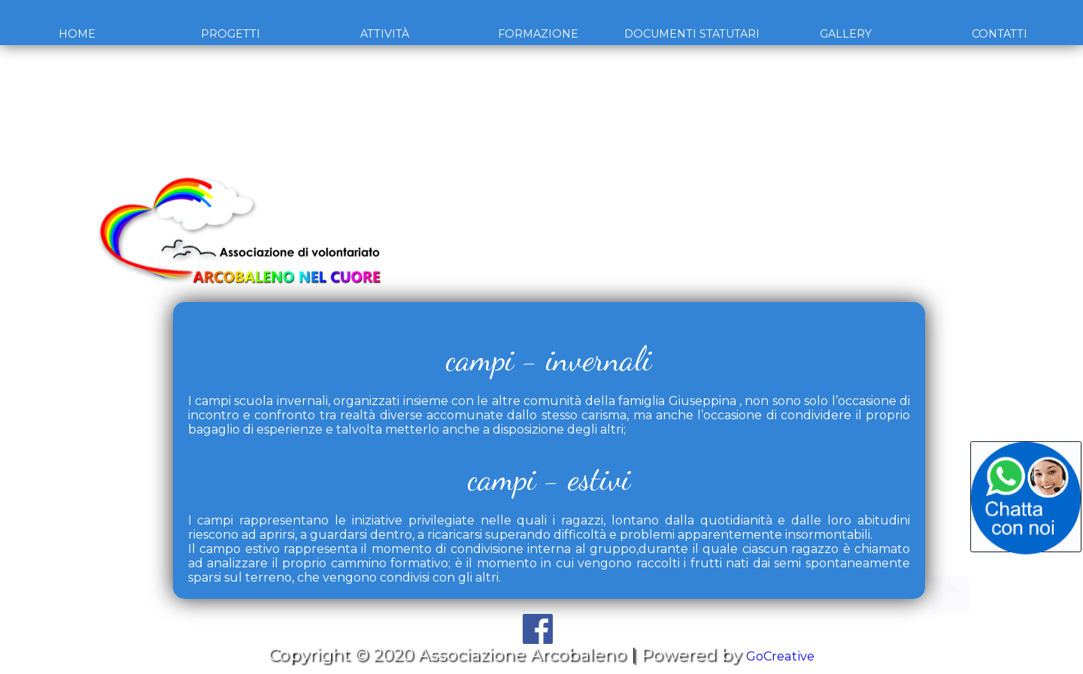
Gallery (846, 34)
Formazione (538, 34)
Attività (384, 34)
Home (77, 34)
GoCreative (780, 655)
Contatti (999, 34)
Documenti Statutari (692, 34)
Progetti (230, 34)
